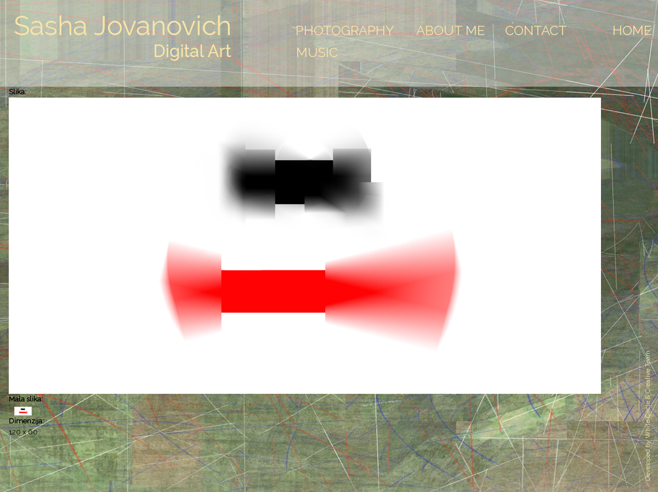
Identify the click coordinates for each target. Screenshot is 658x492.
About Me (450, 30)
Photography (345, 30)
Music (317, 52)
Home (632, 30)
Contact (536, 30)
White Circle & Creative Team (647, 394)
